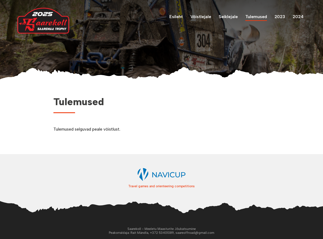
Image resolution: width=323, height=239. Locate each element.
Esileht (176, 16)
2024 (298, 16)
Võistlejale (200, 16)
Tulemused (256, 16)
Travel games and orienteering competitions (161, 184)
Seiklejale (228, 16)
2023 (280, 16)
